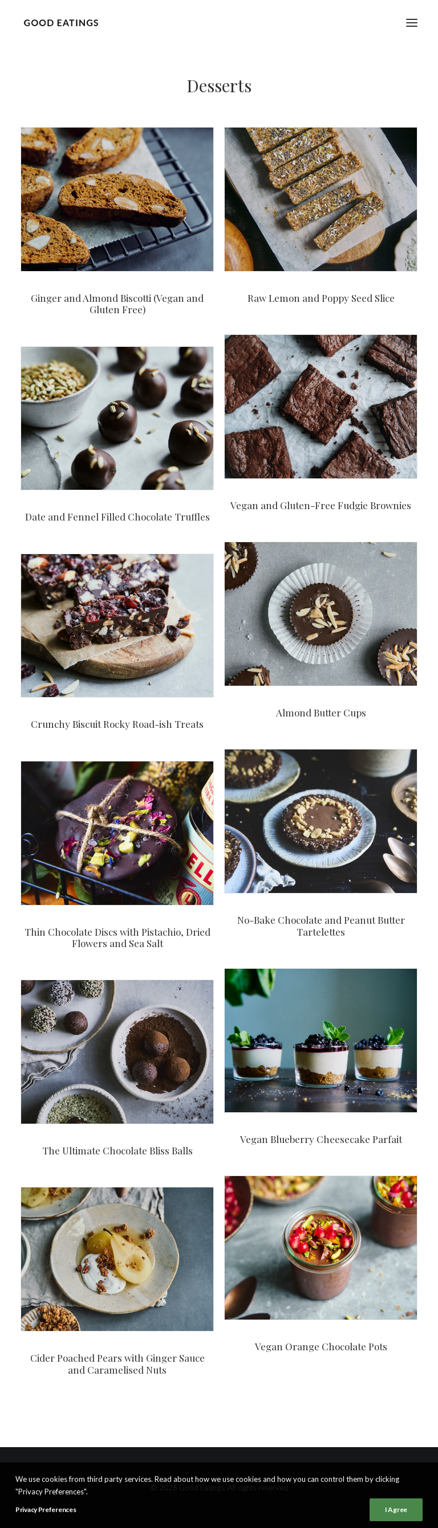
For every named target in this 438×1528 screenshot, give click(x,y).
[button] (412, 22)
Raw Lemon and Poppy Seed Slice (321, 298)
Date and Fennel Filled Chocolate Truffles (117, 516)
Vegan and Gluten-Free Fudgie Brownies (320, 505)
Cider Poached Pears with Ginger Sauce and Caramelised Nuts (117, 1363)
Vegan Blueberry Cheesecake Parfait (321, 1139)
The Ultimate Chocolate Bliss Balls (117, 1150)
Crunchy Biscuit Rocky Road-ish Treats (117, 724)
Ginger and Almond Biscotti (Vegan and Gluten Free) (117, 304)
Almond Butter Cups (321, 712)
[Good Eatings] (61, 22)
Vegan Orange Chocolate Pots (321, 1346)
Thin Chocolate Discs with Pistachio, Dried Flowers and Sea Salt (117, 937)
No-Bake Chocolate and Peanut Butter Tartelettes (321, 925)
